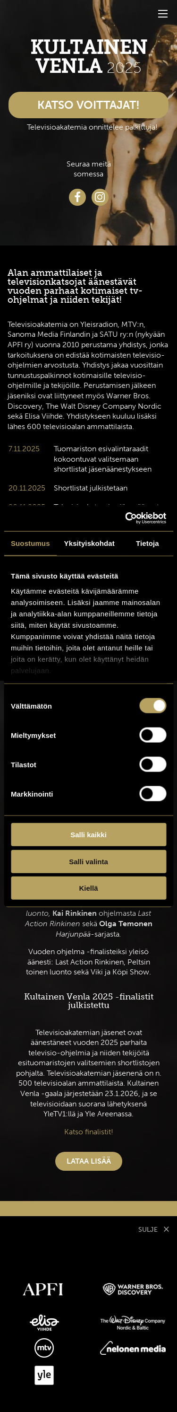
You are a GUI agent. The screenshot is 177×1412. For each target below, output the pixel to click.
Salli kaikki (88, 835)
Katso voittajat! (88, 105)
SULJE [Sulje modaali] (153, 1228)
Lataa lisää (89, 1161)
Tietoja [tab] (147, 543)
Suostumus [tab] (30, 543)
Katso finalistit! (88, 1131)
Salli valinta (88, 861)
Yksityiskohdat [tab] (89, 543)
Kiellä (88, 888)
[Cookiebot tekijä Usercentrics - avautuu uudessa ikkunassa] (126, 518)
